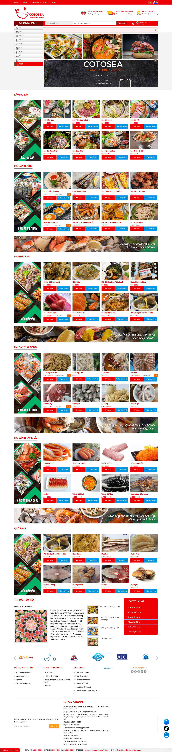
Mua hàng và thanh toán (25, 672)
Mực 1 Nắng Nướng (51, 191)
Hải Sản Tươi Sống (25, 347)
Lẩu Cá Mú (134, 120)
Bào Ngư (133, 585)
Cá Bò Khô (134, 554)
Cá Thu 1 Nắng (49, 585)
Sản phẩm (35, 2)
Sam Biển (105, 373)
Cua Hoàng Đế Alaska (139, 494)
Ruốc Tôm (77, 554)
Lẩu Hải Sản (21, 94)
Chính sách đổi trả (81, 683)
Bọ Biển (133, 373)
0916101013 (55, 750)
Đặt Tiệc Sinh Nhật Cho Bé (110, 606)
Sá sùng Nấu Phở (50, 373)
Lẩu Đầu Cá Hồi (106, 638)
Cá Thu (104, 585)
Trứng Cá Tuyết (79, 463)
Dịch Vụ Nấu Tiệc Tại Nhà (109, 628)
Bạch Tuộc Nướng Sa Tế (111, 222)
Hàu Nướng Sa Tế (50, 222)
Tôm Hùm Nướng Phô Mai (112, 191)
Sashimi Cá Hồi (79, 313)
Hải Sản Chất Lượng (134, 627)
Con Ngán (76, 404)
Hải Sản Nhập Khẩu (25, 437)
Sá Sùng (105, 404)
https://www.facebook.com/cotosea (97, 750)
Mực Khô (105, 554)
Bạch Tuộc (134, 404)
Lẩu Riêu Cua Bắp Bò (81, 120)
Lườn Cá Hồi (48, 463)
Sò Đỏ (45, 494)
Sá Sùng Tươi (78, 373)
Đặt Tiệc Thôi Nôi (23, 606)
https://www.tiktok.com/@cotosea (129, 750)
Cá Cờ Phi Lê (107, 463)
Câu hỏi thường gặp (134, 612)
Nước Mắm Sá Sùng (138, 282)
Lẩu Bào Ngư (48, 120)
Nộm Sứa (76, 282)
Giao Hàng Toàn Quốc (135, 632)
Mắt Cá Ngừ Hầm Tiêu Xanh (112, 282)
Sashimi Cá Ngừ (49, 313)
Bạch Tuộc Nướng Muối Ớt (83, 222)
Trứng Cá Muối (78, 494)
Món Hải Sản (22, 256)
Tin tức (44, 2)
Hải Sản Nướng (23, 166)
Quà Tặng (20, 528)
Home (16, 2)
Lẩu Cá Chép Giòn (50, 151)
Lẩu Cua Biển (78, 151)
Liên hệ (53, 2)
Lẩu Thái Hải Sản (137, 151)
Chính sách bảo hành (135, 607)
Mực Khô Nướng (136, 222)
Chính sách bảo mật (81, 672)
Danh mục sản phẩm (28, 23)
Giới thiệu (25, 2)
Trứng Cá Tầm (107, 494)
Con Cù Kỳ (47, 404)
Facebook (108, 668)
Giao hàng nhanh (22, 676)
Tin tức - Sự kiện (24, 599)
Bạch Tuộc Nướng (137, 191)
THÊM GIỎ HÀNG (63, 126)
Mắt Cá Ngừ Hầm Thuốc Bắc (141, 313)
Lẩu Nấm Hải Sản (108, 151)
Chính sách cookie (134, 617)
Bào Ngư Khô (78, 585)
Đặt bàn (19, 680)
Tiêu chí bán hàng (134, 622)
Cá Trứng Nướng (79, 191)
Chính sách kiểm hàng (82, 687)
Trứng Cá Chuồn (136, 463)
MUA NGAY (50, 126)
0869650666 (38, 750)
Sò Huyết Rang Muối (51, 282)
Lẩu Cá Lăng (107, 120)
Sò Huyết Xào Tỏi (108, 313)
